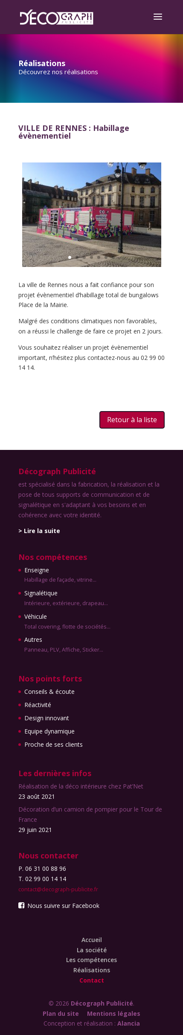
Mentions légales (113, 1013)
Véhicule (67, 622)
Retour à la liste (132, 419)
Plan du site (61, 1013)
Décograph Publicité (102, 1003)
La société (92, 950)
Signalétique (67, 599)
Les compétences (91, 960)
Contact (91, 980)
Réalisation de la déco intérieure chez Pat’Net (80, 786)
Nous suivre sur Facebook (58, 906)
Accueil (91, 940)
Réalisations (91, 970)
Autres (67, 645)
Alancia (128, 1023)
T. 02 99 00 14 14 (42, 879)
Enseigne (67, 576)
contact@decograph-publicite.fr (58, 889)
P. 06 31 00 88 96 (42, 868)
